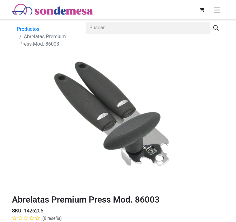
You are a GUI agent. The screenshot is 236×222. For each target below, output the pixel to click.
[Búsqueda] (216, 28)
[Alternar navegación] (217, 9)
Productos (28, 29)
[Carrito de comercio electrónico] (201, 9)
